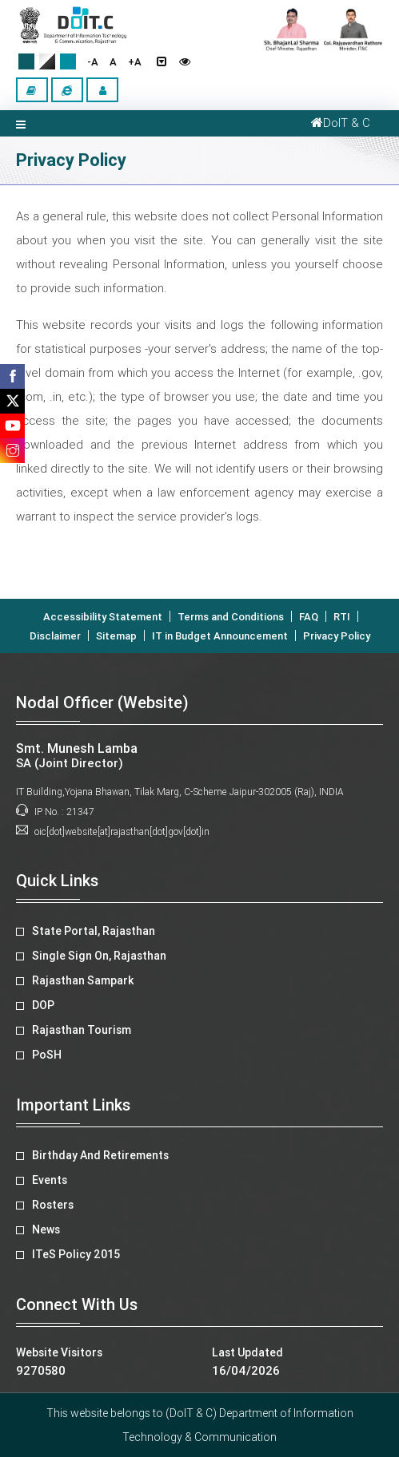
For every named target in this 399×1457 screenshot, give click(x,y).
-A (92, 62)
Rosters (53, 1204)
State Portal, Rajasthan (93, 930)
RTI (341, 617)
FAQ (308, 617)
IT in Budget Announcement (220, 636)
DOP (43, 1005)
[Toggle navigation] (21, 123)
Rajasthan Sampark (83, 980)
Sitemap (116, 636)
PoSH (47, 1054)
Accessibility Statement (102, 617)
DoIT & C (337, 123)
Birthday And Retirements (100, 1155)
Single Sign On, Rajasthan (99, 955)
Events (49, 1180)
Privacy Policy (336, 636)
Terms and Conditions (231, 617)
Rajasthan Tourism (81, 1029)
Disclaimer (55, 636)
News (46, 1229)
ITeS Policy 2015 (76, 1254)
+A (135, 62)
